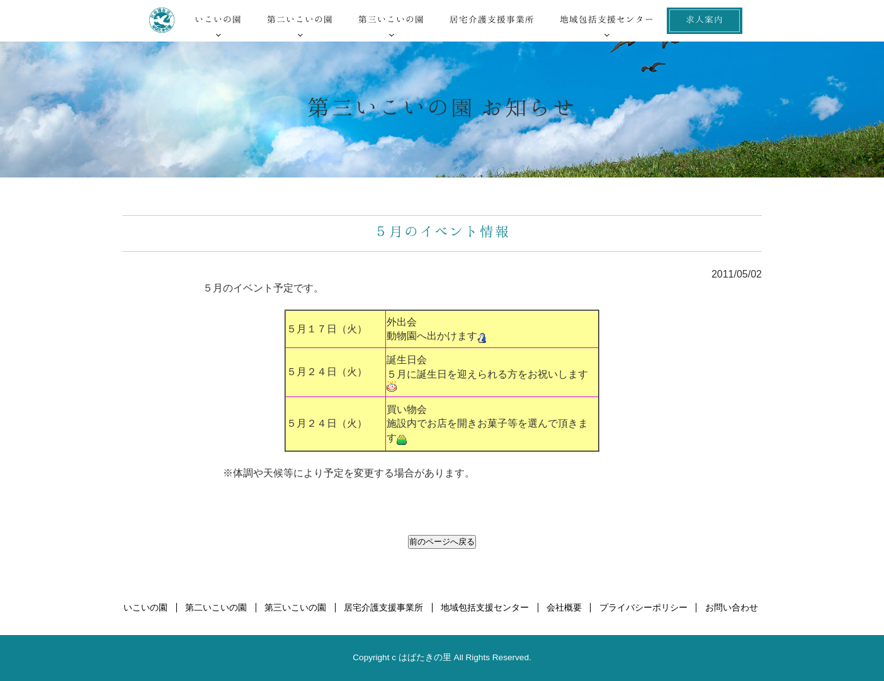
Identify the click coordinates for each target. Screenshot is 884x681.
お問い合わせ (731, 607)
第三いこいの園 (391, 19)
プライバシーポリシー (643, 607)
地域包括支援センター (607, 19)
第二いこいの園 (300, 19)
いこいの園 (218, 19)
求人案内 (704, 19)
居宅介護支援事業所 (492, 19)
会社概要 (564, 607)
